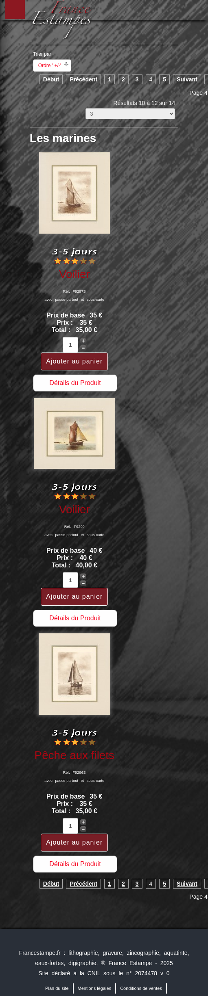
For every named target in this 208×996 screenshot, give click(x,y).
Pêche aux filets (74, 755)
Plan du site (56, 988)
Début (51, 79)
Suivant (187, 79)
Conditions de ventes (141, 988)
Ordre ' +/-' (49, 65)
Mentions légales (95, 988)
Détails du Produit (75, 382)
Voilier (74, 274)
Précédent (83, 79)
